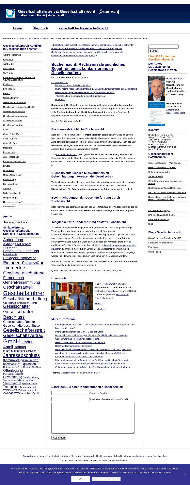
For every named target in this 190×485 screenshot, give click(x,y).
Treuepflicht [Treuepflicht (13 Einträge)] (11, 386)
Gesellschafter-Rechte (37, 38)
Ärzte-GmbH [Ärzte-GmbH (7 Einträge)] (33, 393)
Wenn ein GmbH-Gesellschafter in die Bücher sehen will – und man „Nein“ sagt (93, 349)
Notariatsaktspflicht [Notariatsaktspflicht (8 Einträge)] (13, 367)
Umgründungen (10, 197)
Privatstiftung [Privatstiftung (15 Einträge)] (12, 377)
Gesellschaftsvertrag (13, 125)
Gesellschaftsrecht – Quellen (162, 167)
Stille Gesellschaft (11, 193)
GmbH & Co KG (11, 134)
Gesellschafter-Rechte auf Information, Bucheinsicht (80, 342)
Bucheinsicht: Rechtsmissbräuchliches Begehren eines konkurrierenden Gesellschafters (88, 68)
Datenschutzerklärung (158, 219)
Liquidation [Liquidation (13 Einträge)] (28, 364)
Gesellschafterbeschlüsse (15, 116)
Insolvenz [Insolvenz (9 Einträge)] (30, 351)
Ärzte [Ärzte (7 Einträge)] (23, 393)
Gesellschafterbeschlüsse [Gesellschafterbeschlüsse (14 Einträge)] (21, 325)
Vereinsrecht (9, 206)
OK (81, 478)
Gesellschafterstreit (12, 120)
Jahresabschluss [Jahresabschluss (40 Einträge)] (21, 355)
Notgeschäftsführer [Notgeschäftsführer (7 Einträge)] (32, 367)
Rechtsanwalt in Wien (112, 284)
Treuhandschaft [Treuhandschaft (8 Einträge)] (28, 387)
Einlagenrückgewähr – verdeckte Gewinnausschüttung (19, 78)
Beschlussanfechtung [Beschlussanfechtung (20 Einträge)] (21, 251)
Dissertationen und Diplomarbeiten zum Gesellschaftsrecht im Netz (167, 198)
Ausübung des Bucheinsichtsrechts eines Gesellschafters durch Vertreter (90, 353)
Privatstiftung (9, 179)
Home (17, 28)
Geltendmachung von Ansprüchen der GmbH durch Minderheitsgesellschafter (92, 367)
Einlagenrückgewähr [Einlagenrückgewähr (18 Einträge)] (19, 258)
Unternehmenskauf (12, 202)
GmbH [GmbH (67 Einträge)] (11, 341)
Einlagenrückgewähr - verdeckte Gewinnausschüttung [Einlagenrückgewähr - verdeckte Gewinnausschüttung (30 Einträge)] (24, 267)
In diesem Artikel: (59, 82)
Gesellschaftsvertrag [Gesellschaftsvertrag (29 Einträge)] (23, 335)
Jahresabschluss (11, 157)
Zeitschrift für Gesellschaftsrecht (83, 28)
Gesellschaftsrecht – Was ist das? (164, 163)
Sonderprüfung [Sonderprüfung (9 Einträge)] (31, 377)
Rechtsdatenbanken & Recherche (164, 188)
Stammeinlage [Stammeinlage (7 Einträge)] (10, 380)
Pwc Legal (153, 247)
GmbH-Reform (10, 143)
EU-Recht (8, 84)
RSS (150, 224)
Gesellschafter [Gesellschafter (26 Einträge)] (16, 306)
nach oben (100, 309)
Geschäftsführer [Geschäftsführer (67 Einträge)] (23, 293)
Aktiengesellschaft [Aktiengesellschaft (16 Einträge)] (17, 244)
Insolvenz (7, 148)
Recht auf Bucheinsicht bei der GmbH (73, 346)
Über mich (40, 28)
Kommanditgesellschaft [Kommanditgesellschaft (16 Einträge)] (21, 360)
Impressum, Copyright (159, 210)
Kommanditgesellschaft (14, 161)
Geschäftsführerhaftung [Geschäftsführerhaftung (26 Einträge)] (25, 298)
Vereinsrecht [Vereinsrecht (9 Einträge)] (10, 390)
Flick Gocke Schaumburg (160, 243)
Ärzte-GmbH (9, 64)
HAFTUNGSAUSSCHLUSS (161, 215)
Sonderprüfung (10, 184)
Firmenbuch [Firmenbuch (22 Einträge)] (13, 278)
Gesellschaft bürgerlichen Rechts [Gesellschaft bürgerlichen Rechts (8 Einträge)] (20, 302)
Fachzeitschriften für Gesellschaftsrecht (167, 192)
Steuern (7, 188)
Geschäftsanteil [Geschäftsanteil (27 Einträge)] (18, 287)
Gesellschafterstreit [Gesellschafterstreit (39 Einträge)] (24, 330)
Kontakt (98, 303)
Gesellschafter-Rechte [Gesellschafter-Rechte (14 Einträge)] (19, 321)
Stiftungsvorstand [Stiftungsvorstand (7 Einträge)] (25, 380)
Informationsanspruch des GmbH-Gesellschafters (79, 332)
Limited (6, 166)
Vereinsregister (155, 176)
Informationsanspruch (66, 154)
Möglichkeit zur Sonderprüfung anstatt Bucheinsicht (80, 96)
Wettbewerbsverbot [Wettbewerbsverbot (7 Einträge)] (27, 390)
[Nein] (185, 474)
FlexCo (6, 93)
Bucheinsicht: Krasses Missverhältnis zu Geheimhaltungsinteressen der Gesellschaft (96, 89)
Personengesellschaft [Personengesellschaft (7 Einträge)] (13, 374)
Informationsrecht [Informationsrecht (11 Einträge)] (14, 350)
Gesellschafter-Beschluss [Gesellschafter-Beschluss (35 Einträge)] (19, 314)
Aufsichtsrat (8, 68)
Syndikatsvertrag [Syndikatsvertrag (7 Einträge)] (29, 383)
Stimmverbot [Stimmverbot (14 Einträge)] (12, 383)
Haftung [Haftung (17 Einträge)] (20, 347)
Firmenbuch (9, 89)
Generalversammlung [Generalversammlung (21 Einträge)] (21, 282)
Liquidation (8, 170)
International (9, 152)
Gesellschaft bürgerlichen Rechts (19, 107)
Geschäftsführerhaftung (14, 102)
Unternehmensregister (159, 172)
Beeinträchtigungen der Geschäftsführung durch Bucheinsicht (85, 92)
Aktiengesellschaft (12, 55)
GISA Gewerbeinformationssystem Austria (165, 182)
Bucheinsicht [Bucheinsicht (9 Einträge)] (10, 254)
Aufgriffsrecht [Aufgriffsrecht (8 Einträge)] (10, 247)
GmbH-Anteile (10, 139)
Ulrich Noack (154, 252)
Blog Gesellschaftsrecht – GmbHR (165, 238)
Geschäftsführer (11, 98)
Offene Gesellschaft (12, 175)
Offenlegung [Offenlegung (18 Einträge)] (13, 370)
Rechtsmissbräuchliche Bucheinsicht (73, 85)
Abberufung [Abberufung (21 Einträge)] (13, 240)
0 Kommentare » (92, 373)
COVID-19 (8, 73)
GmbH (6, 129)
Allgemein (8, 59)
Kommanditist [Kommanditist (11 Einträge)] (11, 364)
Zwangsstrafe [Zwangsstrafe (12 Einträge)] (12, 393)
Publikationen (112, 291)
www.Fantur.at (155, 149)
